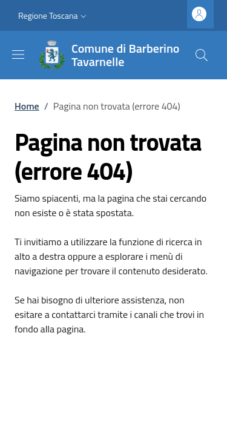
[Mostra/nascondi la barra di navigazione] (18, 54)
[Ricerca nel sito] (201, 55)
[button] (53, 15)
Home (27, 106)
